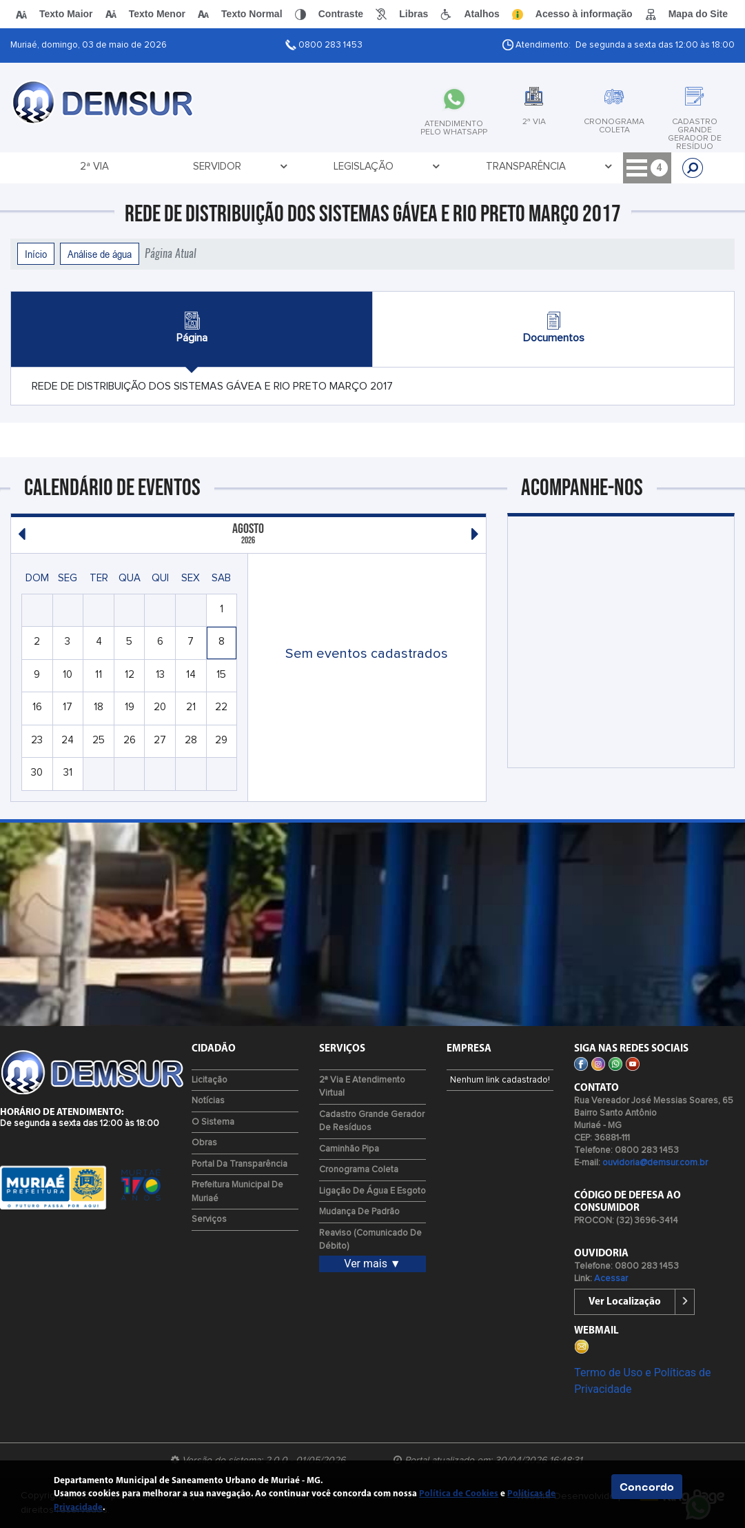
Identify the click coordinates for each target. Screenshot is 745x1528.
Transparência (321, 166)
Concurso (576, 166)
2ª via (64, 166)
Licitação (418, 166)
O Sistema (213, 1122)
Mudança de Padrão (359, 1211)
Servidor (134, 166)
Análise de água (100, 254)
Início (36, 254)
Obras (204, 1142)
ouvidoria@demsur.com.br (655, 1162)
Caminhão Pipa (349, 1149)
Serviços (209, 1219)
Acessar (611, 1278)
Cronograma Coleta (358, 1169)
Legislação (219, 166)
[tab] (396, 105)
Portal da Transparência (239, 1164)
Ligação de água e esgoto (372, 1191)
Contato (500, 166)
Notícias (208, 1100)
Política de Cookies (458, 1493)
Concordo (647, 1486)
